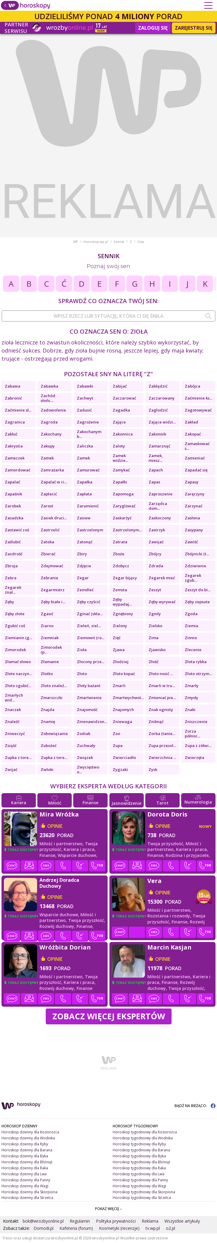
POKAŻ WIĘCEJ (108, 1208)
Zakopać (193, 434)
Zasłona (192, 518)
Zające (119, 422)
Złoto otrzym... (198, 673)
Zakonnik (157, 434)
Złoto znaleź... (54, 685)
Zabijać (120, 386)
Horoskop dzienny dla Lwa (24, 1174)
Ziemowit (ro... (90, 637)
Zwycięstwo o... (88, 769)
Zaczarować (124, 398)
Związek (85, 757)
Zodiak (83, 733)
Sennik (119, 242)
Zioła (82, 649)
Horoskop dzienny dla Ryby (24, 1144)
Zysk (153, 769)
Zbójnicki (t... (197, 554)
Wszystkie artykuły (182, 1221)
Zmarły (191, 685)
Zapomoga (123, 494)
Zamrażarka (52, 470)
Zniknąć (156, 721)
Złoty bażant (88, 685)
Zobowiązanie (54, 733)
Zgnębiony (123, 613)
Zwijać (11, 769)
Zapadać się (196, 470)
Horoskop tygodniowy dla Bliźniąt (141, 1162)
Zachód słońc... (48, 398)
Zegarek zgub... (193, 578)
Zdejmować (52, 565)
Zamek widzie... (120, 458)
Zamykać (121, 470)
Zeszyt (155, 589)
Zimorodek (15, 649)
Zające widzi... (162, 422)
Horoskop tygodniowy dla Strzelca (142, 1197)
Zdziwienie (195, 565)
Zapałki (120, 482)
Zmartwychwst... (128, 697)
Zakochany (51, 434)
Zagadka (121, 410)
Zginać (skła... (90, 613)
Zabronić (13, 398)
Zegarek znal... (13, 590)
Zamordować (17, 470)
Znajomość (87, 709)
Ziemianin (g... (18, 637)
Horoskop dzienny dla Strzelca (27, 1197)
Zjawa (119, 649)
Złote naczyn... (18, 673)
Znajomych (123, 709)
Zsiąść (10, 745)
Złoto (82, 673)
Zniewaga (122, 721)
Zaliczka (85, 446)
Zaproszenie (160, 494)
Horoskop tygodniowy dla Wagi (139, 1185)
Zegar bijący (125, 577)
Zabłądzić (158, 386)
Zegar (83, 577)
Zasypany (194, 530)
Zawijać (156, 542)
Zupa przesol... (162, 745)
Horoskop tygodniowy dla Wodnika (143, 1138)
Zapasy (191, 482)
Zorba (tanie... (162, 733)
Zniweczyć (15, 733)
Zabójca (192, 386)
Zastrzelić (50, 530)
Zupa (118, 745)
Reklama (150, 1221)
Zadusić (84, 410)
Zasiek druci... (54, 518)
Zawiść (191, 542)
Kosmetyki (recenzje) (119, 1228)
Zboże (118, 554)
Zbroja (11, 565)
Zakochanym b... (89, 434)
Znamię (48, 721)
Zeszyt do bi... (197, 589)
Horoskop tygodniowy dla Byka (139, 1156)
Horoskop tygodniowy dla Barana (141, 1150)
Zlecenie (193, 649)
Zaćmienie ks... (198, 398)
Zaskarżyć (122, 518)
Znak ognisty (161, 709)
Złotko (47, 673)
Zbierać (48, 554)
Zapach (156, 470)
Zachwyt (85, 398)
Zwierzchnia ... (162, 757)
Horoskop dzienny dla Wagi (24, 1185)
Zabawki (85, 386)
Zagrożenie (88, 422)
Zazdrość (13, 554)
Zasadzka (14, 518)
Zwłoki (47, 769)
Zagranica (15, 422)
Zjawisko (157, 649)
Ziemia (191, 625)
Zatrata (120, 542)
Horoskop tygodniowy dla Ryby (139, 1144)
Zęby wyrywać (162, 601)
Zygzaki (120, 769)
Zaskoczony (160, 518)
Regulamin (80, 1221)
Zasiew (84, 518)
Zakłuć (11, 434)
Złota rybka (196, 661)
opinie (54, 826)
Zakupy (48, 446)
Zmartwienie (89, 697)
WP (75, 242)
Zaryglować (124, 506)
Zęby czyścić (88, 601)
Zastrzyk (157, 530)
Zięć (116, 637)
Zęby (9, 601)
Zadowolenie (53, 410)
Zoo (116, 733)
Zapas (154, 482)
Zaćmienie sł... (18, 410)
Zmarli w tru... (162, 685)
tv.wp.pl (153, 1228)
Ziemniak (50, 637)
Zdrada (156, 565)
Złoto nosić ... (161, 673)
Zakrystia (14, 446)
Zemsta (120, 589)
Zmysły (191, 697)
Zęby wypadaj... (122, 602)
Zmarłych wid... (14, 697)
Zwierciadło (124, 757)
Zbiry (82, 554)
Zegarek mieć (162, 577)
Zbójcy (155, 554)
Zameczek (15, 458)
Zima (153, 637)
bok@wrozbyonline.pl (43, 1221)
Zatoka (47, 542)
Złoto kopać (124, 673)
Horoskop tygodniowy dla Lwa (138, 1174)
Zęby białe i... (53, 601)
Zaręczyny (194, 494)
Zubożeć (48, 745)
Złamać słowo (18, 661)
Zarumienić (88, 506)
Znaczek (13, 709)
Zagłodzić (158, 410)
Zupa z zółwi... (198, 745)
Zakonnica (123, 434)
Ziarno (47, 625)
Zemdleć (85, 589)
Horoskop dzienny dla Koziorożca (30, 1132)
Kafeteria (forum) (76, 1228)
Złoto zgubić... (18, 685)
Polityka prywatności (116, 1221)
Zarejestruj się (194, 28)
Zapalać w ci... (54, 482)
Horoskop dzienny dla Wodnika (28, 1138)
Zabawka (49, 386)
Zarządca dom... (158, 506)
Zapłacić (49, 494)
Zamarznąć (159, 446)
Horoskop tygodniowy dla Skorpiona (144, 1191)
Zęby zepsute (197, 601)
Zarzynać (193, 506)
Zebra (10, 577)
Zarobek (13, 506)
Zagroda (49, 422)
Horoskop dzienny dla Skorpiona (29, 1191)
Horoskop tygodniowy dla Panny (140, 1179)
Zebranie (49, 577)
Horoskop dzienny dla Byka (24, 1156)
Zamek (47, 458)
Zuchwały (86, 745)
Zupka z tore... (18, 757)
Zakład (191, 422)
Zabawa (12, 386)
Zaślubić (13, 542)
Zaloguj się (153, 28)
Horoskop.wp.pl (95, 242)
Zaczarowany (162, 398)
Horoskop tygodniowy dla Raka (139, 1168)
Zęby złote (15, 613)
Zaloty (119, 446)
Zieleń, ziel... (89, 625)
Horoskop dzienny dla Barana (26, 1150)
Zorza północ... (192, 733)
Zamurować (88, 470)
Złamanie (50, 661)
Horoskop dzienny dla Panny (25, 1179)
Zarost (47, 506)
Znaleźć (12, 721)
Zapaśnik (13, 494)
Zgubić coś (15, 625)
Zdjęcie (84, 565)
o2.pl (170, 1228)
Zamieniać (195, 458)
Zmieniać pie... (162, 697)
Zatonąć (84, 542)
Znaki (190, 709)
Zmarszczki (51, 697)
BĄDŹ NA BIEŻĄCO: (195, 1105)
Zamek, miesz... (156, 458)
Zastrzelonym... (127, 530)
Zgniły (155, 613)
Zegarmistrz (53, 589)
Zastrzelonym (90, 530)
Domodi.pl (43, 1228)
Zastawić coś (17, 530)
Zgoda (191, 613)
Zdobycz (121, 565)
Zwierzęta (194, 757)
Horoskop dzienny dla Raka (24, 1168)
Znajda (47, 709)
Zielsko (155, 625)
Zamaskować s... (197, 446)
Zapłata (84, 494)
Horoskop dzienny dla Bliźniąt (26, 1162)
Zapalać (12, 482)
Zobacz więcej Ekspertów (108, 1016)
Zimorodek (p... (51, 650)
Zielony (120, 625)
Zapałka (84, 482)
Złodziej (121, 661)
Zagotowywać (198, 410)
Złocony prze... (90, 661)
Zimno (191, 637)
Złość (153, 661)
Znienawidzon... (92, 721)
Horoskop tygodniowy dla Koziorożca (145, 1132)
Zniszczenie (196, 721)
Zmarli (119, 685)
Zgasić (47, 613)
